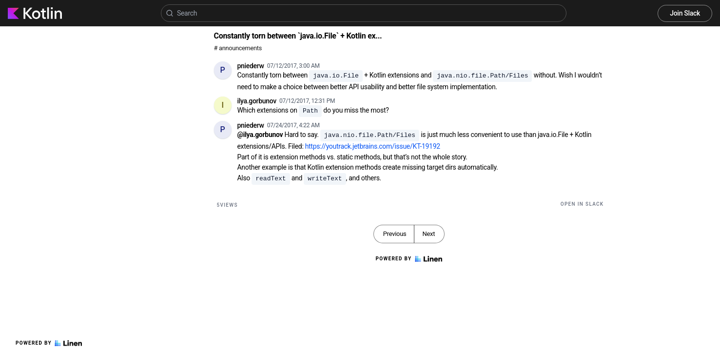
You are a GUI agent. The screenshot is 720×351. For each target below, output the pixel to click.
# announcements (238, 48)
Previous (395, 233)
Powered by (49, 343)
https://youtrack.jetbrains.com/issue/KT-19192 (372, 146)
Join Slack (685, 13)
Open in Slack (582, 204)
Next (428, 233)
